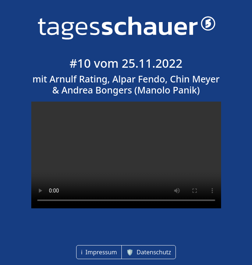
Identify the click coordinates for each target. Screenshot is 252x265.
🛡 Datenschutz (148, 252)
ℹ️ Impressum (99, 252)
